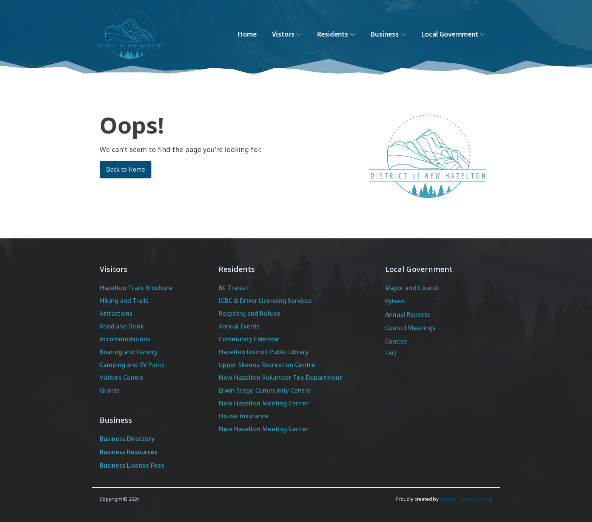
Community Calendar (249, 339)
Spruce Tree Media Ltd (465, 499)
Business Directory (127, 438)
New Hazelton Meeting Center (264, 403)
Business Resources (128, 452)
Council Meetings (410, 328)
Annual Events (239, 326)
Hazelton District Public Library (263, 352)
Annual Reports (407, 314)
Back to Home (125, 169)
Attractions (116, 313)
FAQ (390, 353)
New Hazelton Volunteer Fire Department (280, 377)
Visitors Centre (121, 377)
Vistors (293, 34)
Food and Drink (122, 326)
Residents (343, 34)
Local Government (460, 34)
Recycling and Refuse (250, 313)
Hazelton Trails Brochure (136, 288)
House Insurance (244, 416)
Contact (396, 341)
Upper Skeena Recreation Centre (267, 365)
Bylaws (395, 301)
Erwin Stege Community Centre (265, 390)
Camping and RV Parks (132, 365)
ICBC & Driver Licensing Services (265, 300)
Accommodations (125, 339)
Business (395, 34)
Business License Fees (132, 465)
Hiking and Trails (124, 300)
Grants (110, 390)
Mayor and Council (412, 288)
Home (254, 34)
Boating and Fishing (128, 352)
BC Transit (233, 288)
